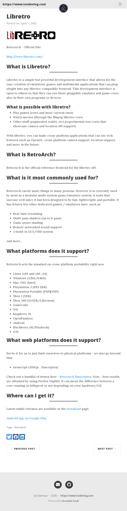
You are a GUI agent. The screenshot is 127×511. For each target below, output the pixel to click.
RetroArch (20, 427)
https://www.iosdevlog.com (24, 4)
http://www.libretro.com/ (24, 56)
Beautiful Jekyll (70, 500)
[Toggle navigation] (120, 4)
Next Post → (107, 448)
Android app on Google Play (26, 418)
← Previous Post (23, 448)
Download (73, 409)
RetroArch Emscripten (75, 377)
